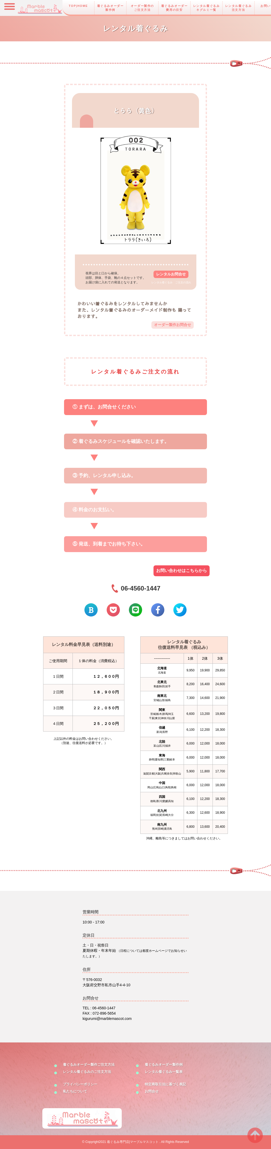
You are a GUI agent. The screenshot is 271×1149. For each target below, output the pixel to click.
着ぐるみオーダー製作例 (110, 7)
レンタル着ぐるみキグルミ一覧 (206, 7)
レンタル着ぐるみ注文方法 (238, 7)
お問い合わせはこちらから (181, 570)
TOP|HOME (78, 5)
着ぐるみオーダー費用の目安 (174, 7)
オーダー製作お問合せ (172, 325)
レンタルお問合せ (171, 274)
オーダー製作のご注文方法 (142, 7)
